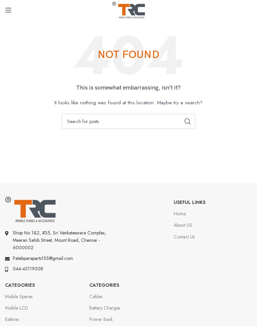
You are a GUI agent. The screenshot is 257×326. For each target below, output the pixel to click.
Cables (95, 296)
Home (180, 213)
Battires (12, 319)
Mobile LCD (16, 308)
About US (183, 225)
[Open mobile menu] (8, 10)
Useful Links (189, 202)
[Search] (128, 121)
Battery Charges (104, 308)
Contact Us (184, 236)
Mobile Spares (18, 296)
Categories (20, 285)
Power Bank (101, 319)
